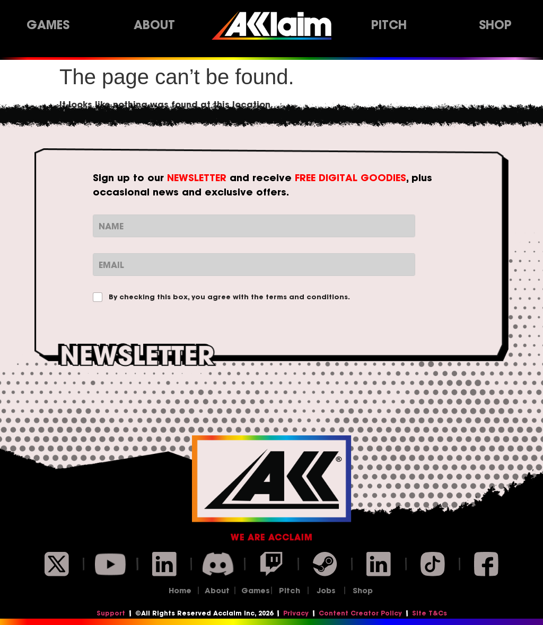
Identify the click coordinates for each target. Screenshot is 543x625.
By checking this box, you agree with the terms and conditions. (229, 297)
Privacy (296, 613)
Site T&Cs (429, 613)
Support (111, 613)
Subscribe (272, 397)
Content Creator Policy (360, 613)
